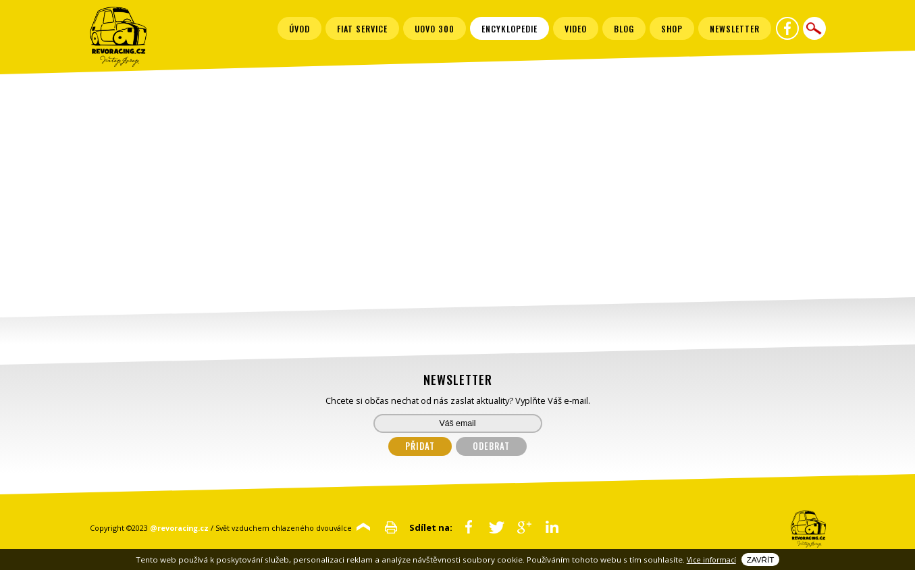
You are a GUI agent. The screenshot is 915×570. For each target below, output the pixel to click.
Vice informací (711, 560)
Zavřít (761, 559)
